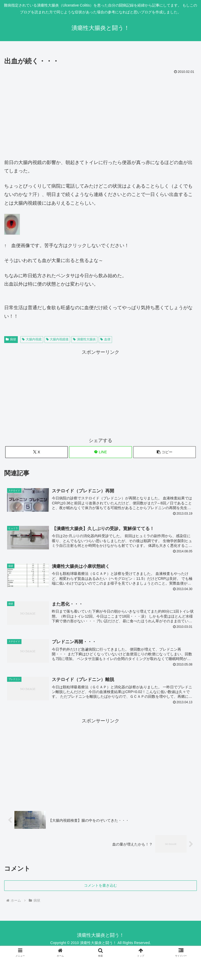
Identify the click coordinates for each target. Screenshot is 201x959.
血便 (105, 339)
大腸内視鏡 (32, 339)
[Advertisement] (100, 115)
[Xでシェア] (36, 452)
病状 (11, 339)
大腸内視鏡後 (57, 339)
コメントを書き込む (100, 887)
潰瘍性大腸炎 (84, 339)
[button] (164, 452)
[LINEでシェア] (100, 452)
